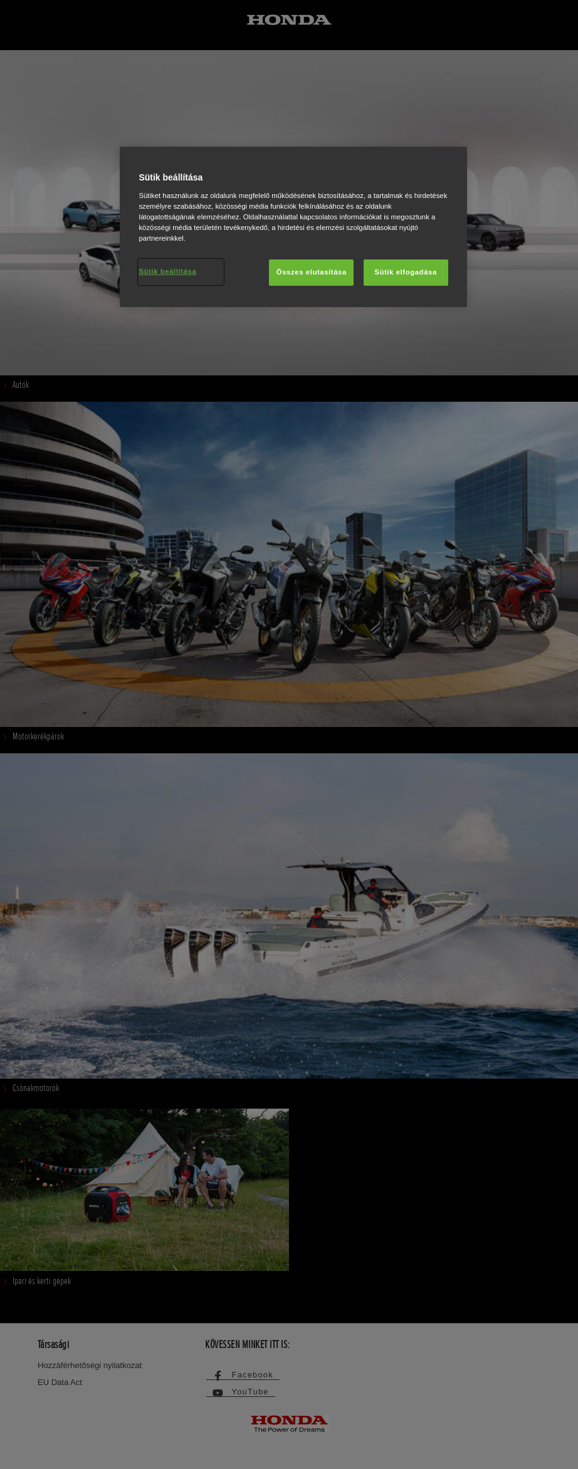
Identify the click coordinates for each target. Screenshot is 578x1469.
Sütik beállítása (167, 271)
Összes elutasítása (311, 272)
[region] (293, 227)
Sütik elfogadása (405, 272)
